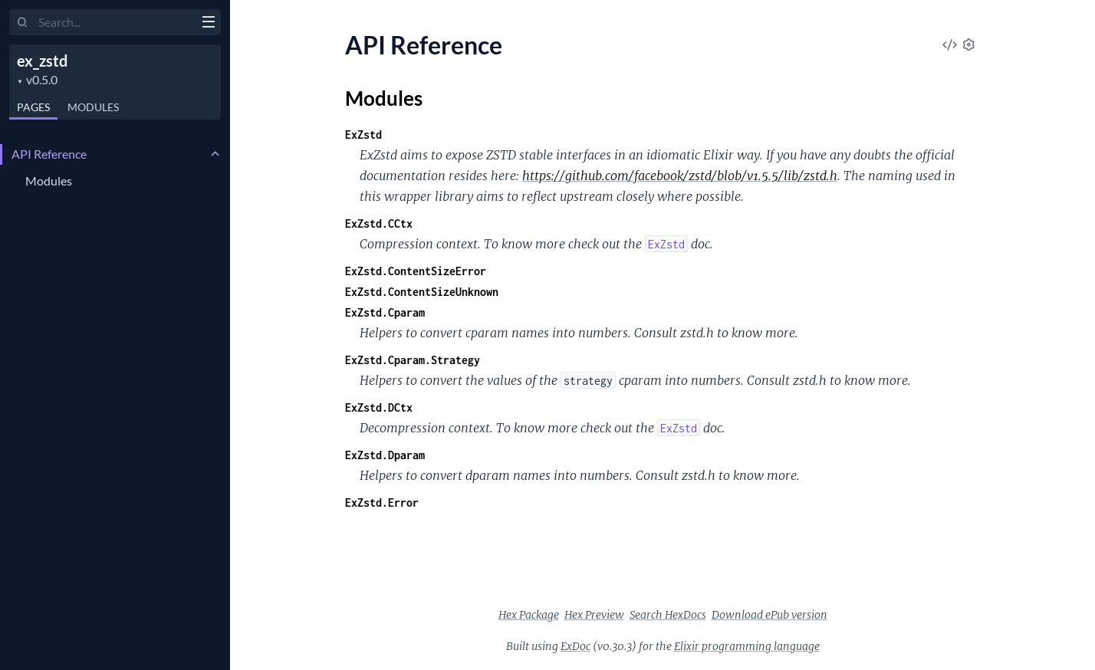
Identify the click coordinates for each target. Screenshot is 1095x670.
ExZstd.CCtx (379, 223)
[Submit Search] (22, 23)
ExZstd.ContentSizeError (415, 271)
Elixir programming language (747, 646)
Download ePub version (769, 615)
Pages (33, 106)
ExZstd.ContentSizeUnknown (421, 291)
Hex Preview (594, 615)
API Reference (49, 153)
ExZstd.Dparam (385, 454)
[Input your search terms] (115, 22)
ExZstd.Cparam (385, 312)
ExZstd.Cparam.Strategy (412, 359)
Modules (93, 106)
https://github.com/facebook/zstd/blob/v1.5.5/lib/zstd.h (679, 175)
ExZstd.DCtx (379, 407)
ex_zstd (42, 60)
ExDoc (575, 646)
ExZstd (363, 134)
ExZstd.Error (382, 502)
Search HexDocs (668, 615)
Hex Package (528, 615)
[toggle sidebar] (208, 24)
